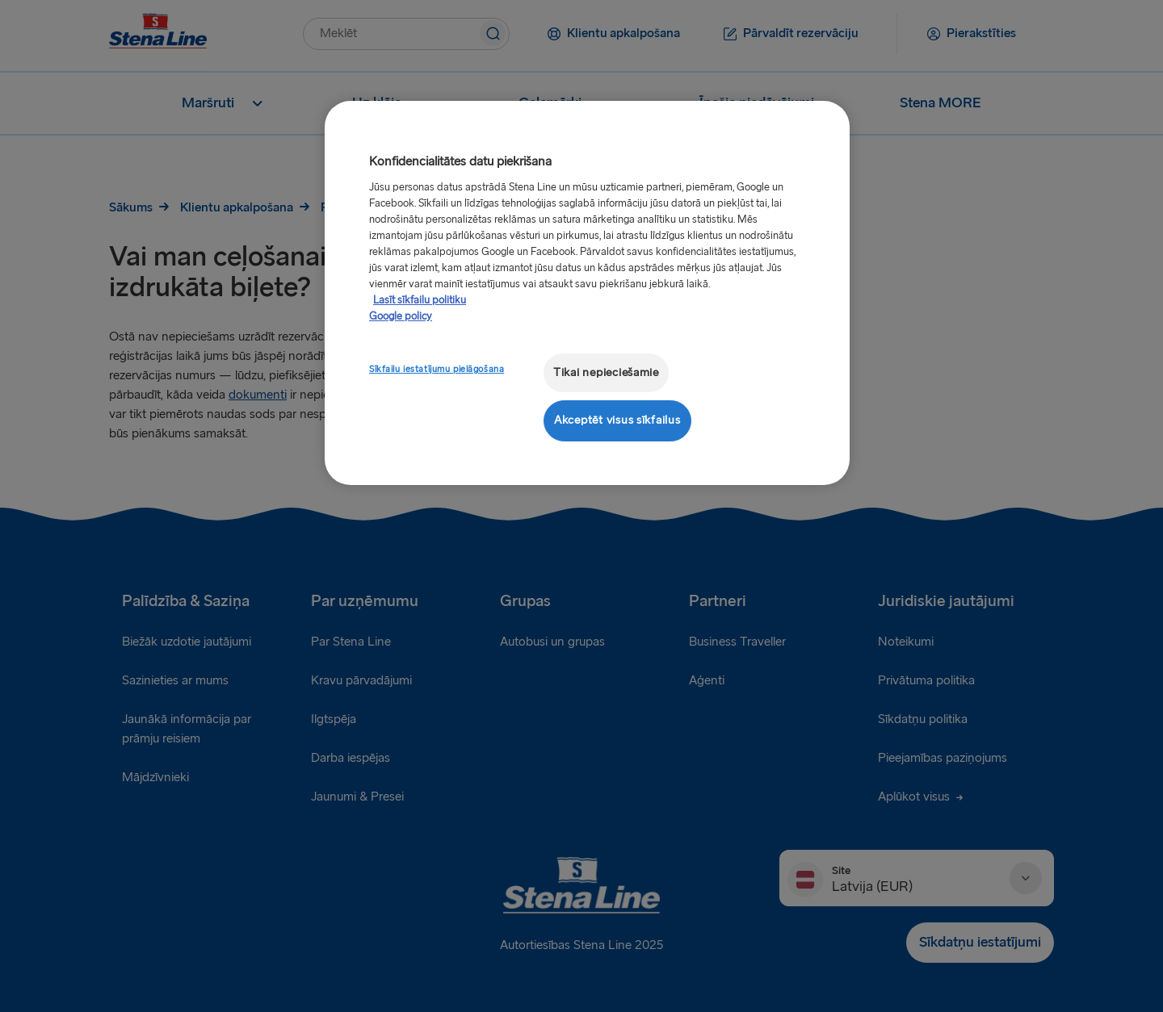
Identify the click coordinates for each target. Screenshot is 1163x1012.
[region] (587, 292)
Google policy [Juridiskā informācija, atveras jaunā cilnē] (400, 316)
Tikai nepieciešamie (606, 372)
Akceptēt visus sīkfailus (617, 420)
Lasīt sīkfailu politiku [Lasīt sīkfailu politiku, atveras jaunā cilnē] (419, 300)
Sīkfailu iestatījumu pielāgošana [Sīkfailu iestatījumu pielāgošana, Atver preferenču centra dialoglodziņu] (436, 369)
